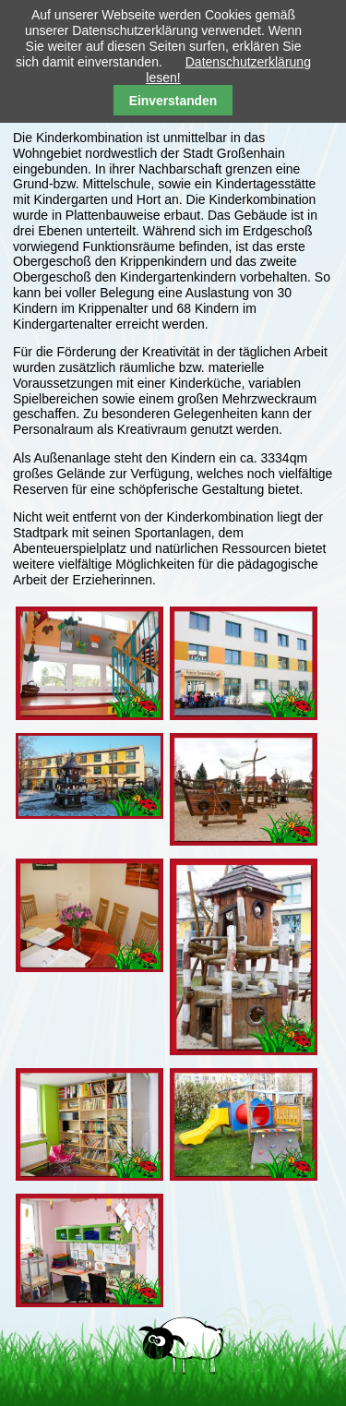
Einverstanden (173, 100)
